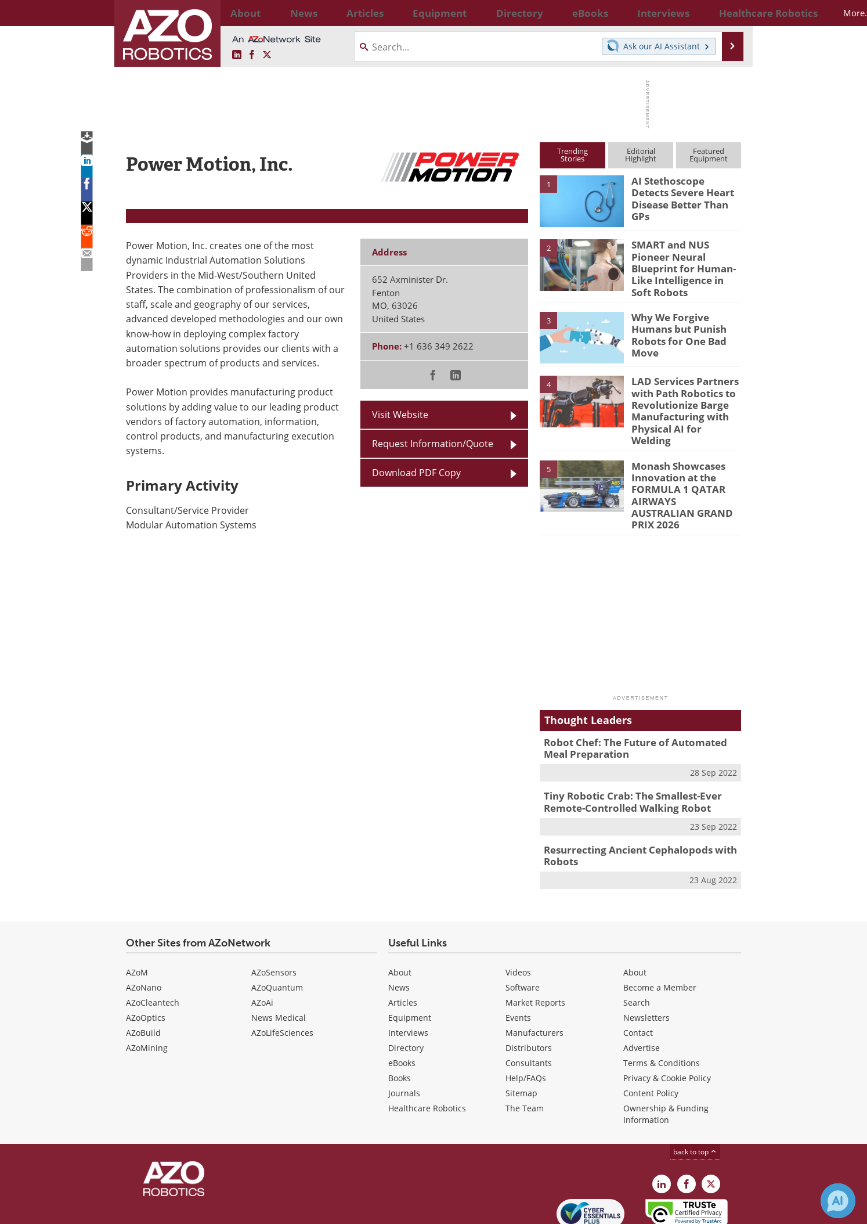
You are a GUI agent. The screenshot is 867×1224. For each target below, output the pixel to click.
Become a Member (659, 933)
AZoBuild (143, 978)
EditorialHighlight (640, 155)
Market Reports (535, 948)
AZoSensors (274, 918)
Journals (404, 1039)
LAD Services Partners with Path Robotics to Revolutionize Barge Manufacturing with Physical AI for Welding (681, 393)
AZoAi (262, 948)
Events (518, 963)
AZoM (137, 918)
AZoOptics (145, 963)
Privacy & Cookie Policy (667, 1023)
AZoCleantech (152, 948)
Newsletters (646, 963)
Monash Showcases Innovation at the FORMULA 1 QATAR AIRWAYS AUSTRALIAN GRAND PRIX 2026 (679, 459)
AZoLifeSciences (282, 978)
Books (399, 1023)
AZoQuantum (277, 933)
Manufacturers (534, 978)
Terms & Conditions (661, 1008)
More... (728, 13)
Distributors (528, 993)
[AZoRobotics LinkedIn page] (236, 55)
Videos (518, 918)
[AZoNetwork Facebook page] (252, 55)
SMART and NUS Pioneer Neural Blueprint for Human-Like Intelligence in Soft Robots (685, 260)
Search (636, 948)
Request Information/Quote (432, 443)
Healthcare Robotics (427, 1054)
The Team (524, 1054)
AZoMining (147, 993)
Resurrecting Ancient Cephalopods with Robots (631, 804)
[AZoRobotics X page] (267, 55)
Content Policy (650, 1039)
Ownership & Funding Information (666, 1060)
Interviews (408, 978)
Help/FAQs (525, 1023)
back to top (695, 1098)
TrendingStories (572, 155)
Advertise (641, 993)
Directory (406, 993)
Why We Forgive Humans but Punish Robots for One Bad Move (685, 319)
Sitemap (521, 1039)
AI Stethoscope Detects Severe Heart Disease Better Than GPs (681, 191)
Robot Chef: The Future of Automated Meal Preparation (638, 701)
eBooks (402, 1008)
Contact (638, 978)
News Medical (278, 963)
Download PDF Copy (416, 472)
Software (522, 933)
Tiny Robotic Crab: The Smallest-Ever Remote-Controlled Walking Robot (624, 752)
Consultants (528, 1008)
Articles (402, 948)
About (399, 918)
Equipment (409, 963)
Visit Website (400, 414)
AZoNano (143, 933)
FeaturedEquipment (708, 155)
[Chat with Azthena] (838, 1200)
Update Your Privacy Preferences (213, 1209)
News (399, 933)
